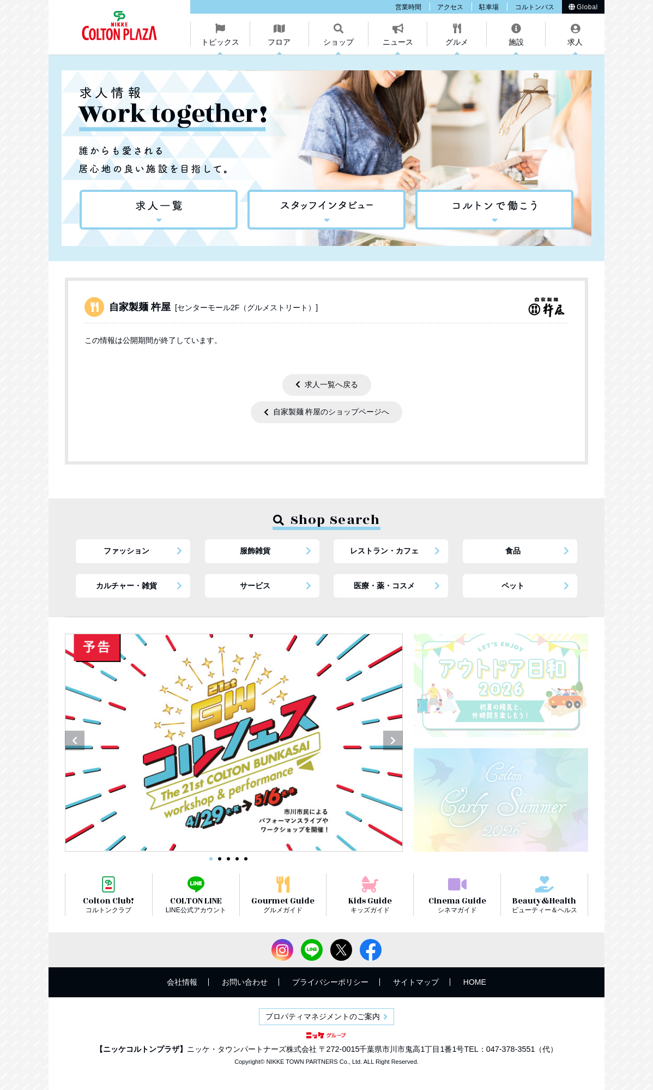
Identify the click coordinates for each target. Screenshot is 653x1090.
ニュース (398, 42)
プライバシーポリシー (330, 982)
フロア (279, 42)
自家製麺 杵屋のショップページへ (331, 411)
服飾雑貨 (255, 550)
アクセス (450, 7)
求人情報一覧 (159, 210)
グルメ (456, 42)
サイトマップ (416, 982)
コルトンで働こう (494, 210)
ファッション (126, 550)
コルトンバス (534, 7)
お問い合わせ (245, 982)
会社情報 (182, 982)
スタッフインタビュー (326, 210)
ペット (512, 585)
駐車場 (489, 7)
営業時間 (408, 7)
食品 (513, 550)
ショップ (338, 42)
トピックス (220, 42)
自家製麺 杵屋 (213, 307)
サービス (255, 585)
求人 (575, 42)
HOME (474, 982)
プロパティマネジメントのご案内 (322, 1016)
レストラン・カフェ (384, 550)
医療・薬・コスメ (384, 585)
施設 (516, 42)
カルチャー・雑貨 (126, 585)
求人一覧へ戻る (331, 384)
